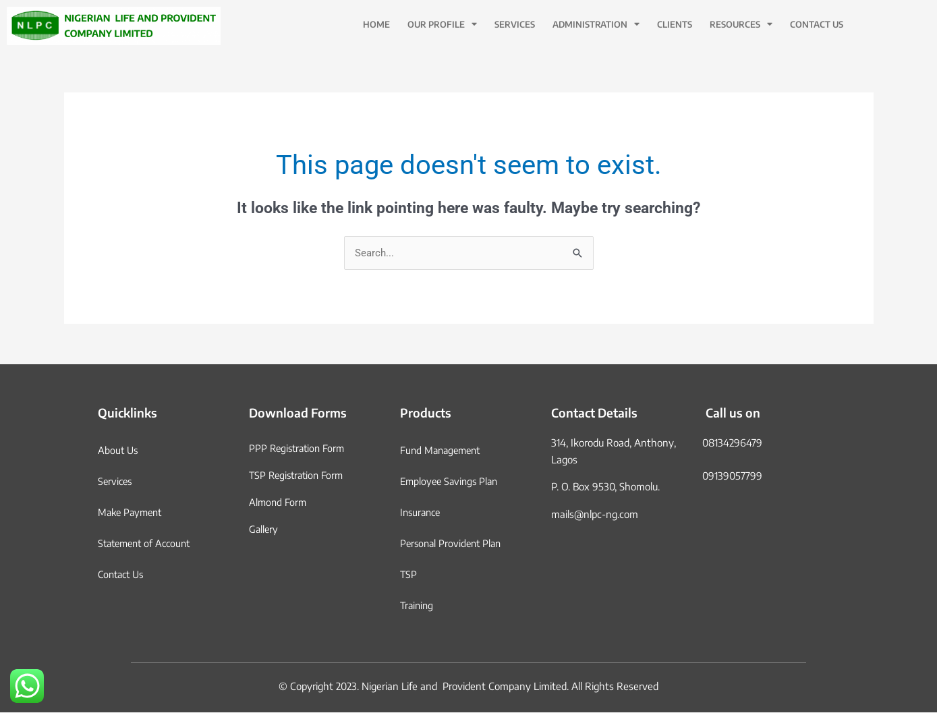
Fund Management (443, 451)
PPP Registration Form (299, 449)
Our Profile (442, 24)
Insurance (422, 513)
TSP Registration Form (299, 475)
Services (514, 24)
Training (418, 606)
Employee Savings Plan (451, 482)
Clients (674, 24)
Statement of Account (148, 544)
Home (376, 24)
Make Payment (132, 513)
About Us (119, 451)
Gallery (264, 529)
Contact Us (816, 24)
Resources (741, 24)
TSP (409, 575)
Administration (596, 24)
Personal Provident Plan (453, 544)
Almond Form (278, 502)
